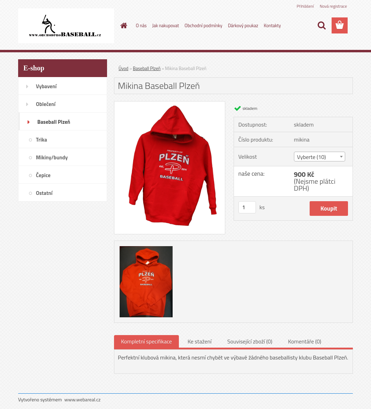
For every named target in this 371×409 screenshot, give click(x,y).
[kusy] (247, 207)
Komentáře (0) (304, 341)
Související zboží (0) (249, 341)
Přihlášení (305, 6)
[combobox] (319, 156)
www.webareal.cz (83, 399)
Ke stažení (200, 341)
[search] (321, 25)
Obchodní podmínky (203, 25)
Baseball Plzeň (146, 68)
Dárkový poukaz (243, 25)
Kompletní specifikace (146, 341)
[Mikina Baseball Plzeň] (169, 104)
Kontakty (272, 25)
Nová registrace (333, 6)
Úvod (123, 68)
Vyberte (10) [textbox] (311, 157)
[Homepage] (122, 25)
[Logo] (66, 25)
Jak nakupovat (165, 25)
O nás (141, 25)
